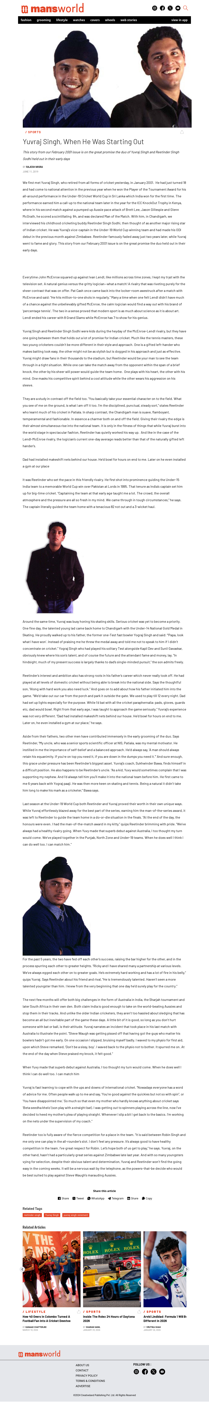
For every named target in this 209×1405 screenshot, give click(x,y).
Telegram (116, 1198)
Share (63, 1198)
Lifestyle (62, 20)
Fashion (26, 20)
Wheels (110, 20)
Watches (79, 20)
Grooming (44, 20)
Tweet (78, 1198)
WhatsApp (95, 1198)
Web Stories (129, 20)
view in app (179, 20)
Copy (147, 1198)
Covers (95, 20)
